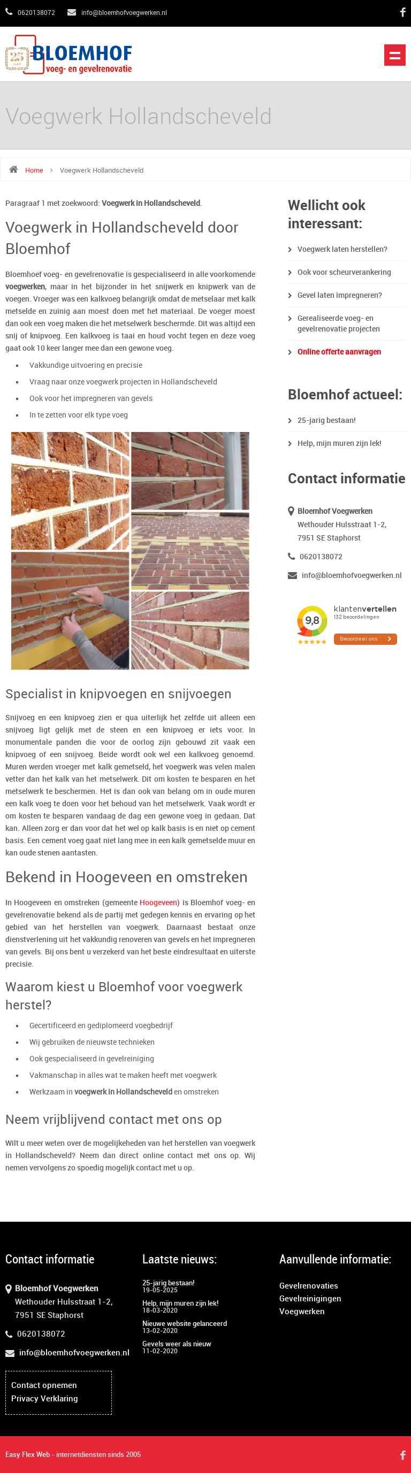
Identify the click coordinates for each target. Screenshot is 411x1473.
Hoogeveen (158, 903)
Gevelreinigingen (310, 1299)
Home (34, 170)
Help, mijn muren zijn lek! (340, 443)
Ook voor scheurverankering (344, 272)
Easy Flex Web (27, 1455)
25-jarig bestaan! (327, 421)
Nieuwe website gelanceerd (184, 1324)
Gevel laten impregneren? (340, 295)
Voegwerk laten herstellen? (342, 249)
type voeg (112, 415)
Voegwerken (302, 1312)
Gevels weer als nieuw (176, 1344)
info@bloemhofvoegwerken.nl (117, 13)
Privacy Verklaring (44, 1399)
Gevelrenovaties (308, 1286)
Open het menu (395, 55)
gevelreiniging (130, 1059)
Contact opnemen (44, 1386)
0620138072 (30, 13)
